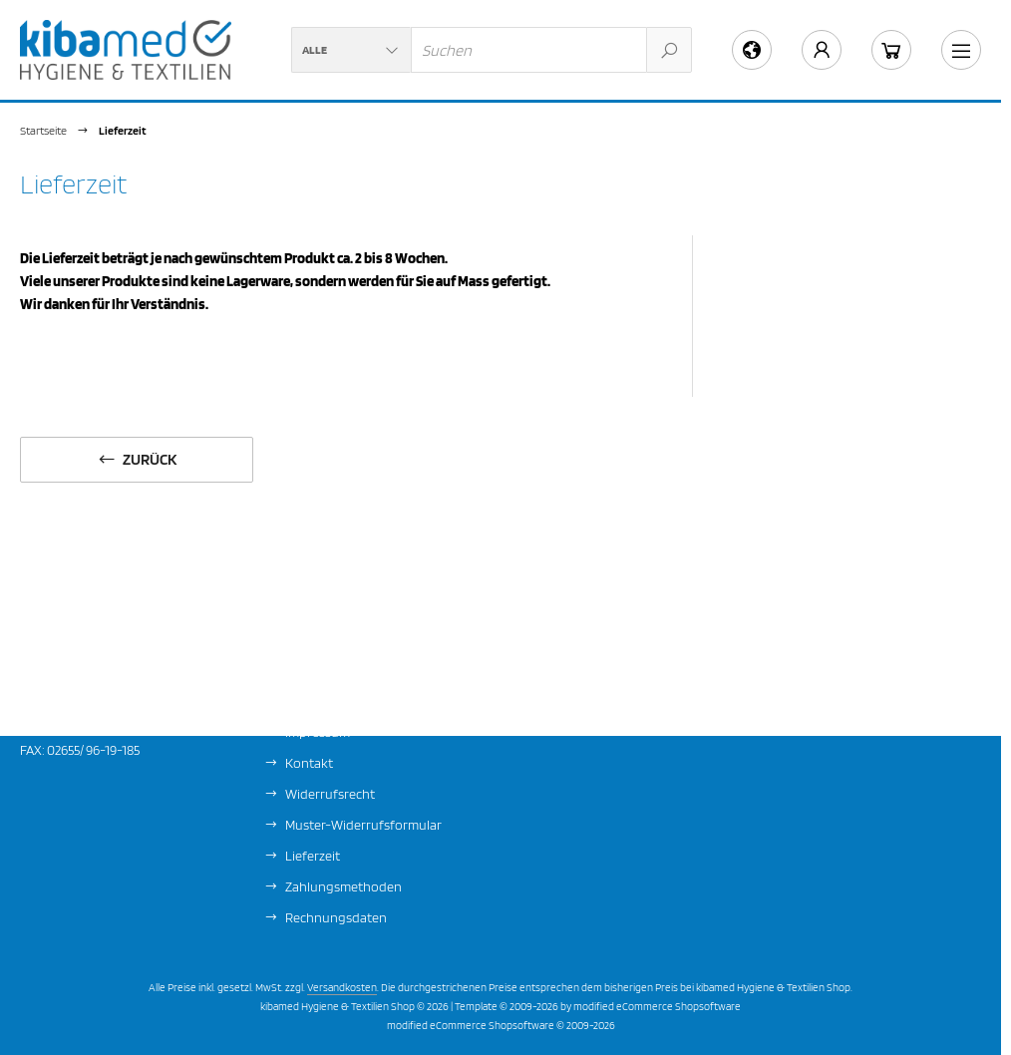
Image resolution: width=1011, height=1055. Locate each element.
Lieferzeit (312, 856)
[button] (351, 50)
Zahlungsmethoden (343, 886)
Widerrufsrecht (330, 794)
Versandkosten (342, 987)
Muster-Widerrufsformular (363, 825)
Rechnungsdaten (336, 917)
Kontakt (309, 763)
